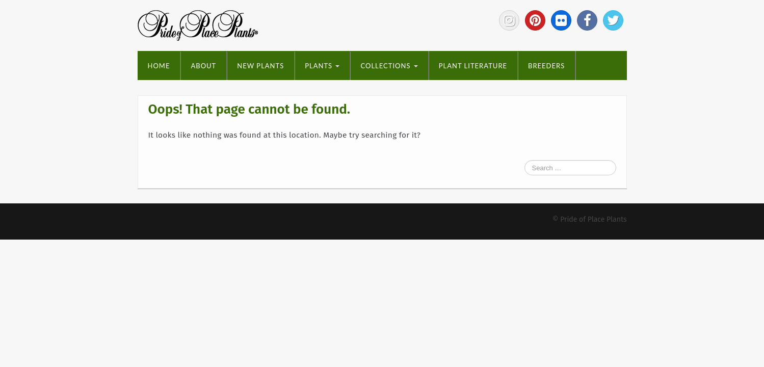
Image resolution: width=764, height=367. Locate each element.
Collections (388, 66)
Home (159, 66)
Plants (322, 66)
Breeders (546, 66)
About (203, 66)
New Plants (260, 66)
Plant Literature (473, 66)
